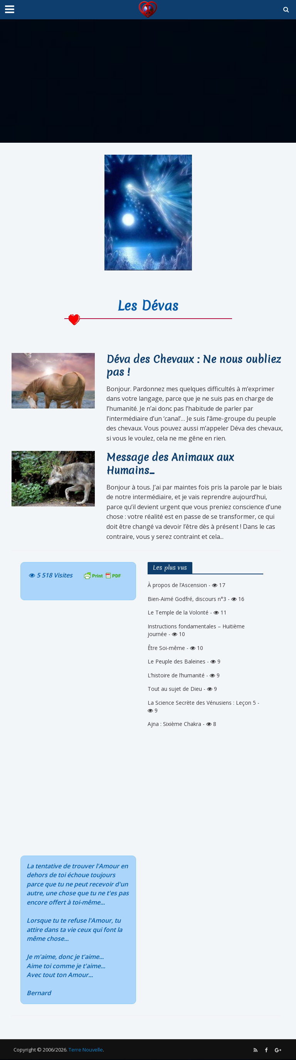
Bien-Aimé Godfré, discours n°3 (187, 599)
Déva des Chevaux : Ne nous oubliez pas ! (195, 366)
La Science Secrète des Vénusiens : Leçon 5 (202, 703)
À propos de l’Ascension (177, 585)
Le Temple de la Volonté (178, 613)
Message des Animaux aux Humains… (171, 464)
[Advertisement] (148, 81)
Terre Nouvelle (86, 1050)
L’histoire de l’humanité (176, 676)
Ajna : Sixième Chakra (174, 724)
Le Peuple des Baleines (176, 662)
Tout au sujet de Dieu (175, 689)
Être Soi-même (166, 648)
